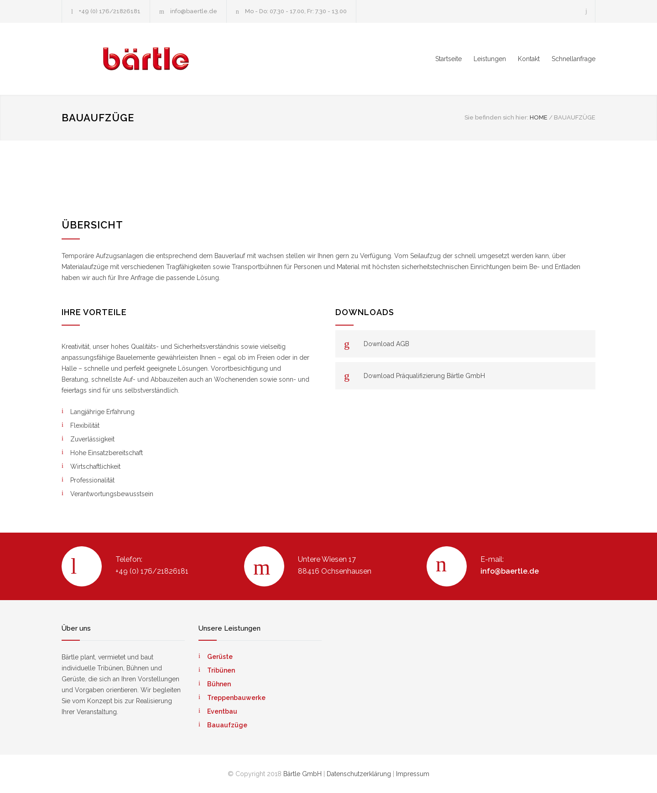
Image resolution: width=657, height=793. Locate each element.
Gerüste (220, 656)
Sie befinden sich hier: (496, 117)
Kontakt (529, 58)
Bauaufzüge (227, 725)
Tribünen (221, 670)
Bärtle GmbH (302, 773)
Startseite (448, 58)
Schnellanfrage (573, 58)
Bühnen (219, 684)
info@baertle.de (193, 11)
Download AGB (386, 343)
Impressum (412, 773)
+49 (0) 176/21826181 (110, 11)
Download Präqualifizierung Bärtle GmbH (424, 375)
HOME (539, 117)
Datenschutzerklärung (359, 773)
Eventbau (222, 711)
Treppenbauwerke (236, 697)
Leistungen (490, 58)
